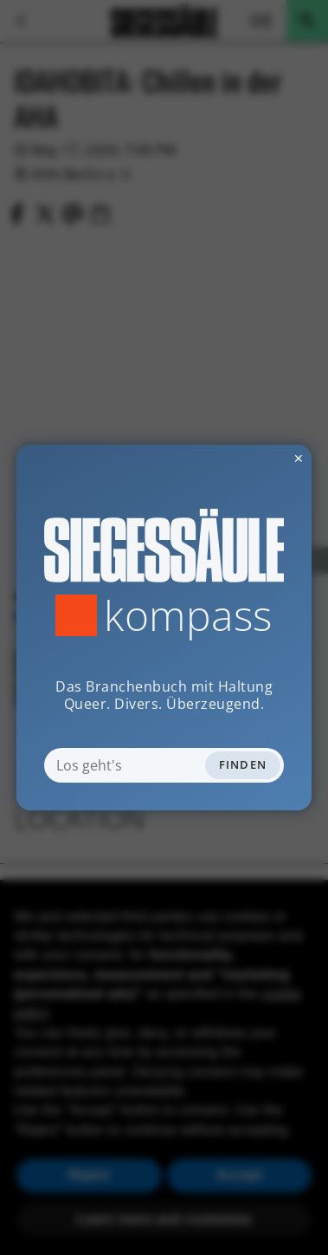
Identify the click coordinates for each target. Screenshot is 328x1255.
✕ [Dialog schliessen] (256, 458)
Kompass (188, 615)
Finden (243, 764)
